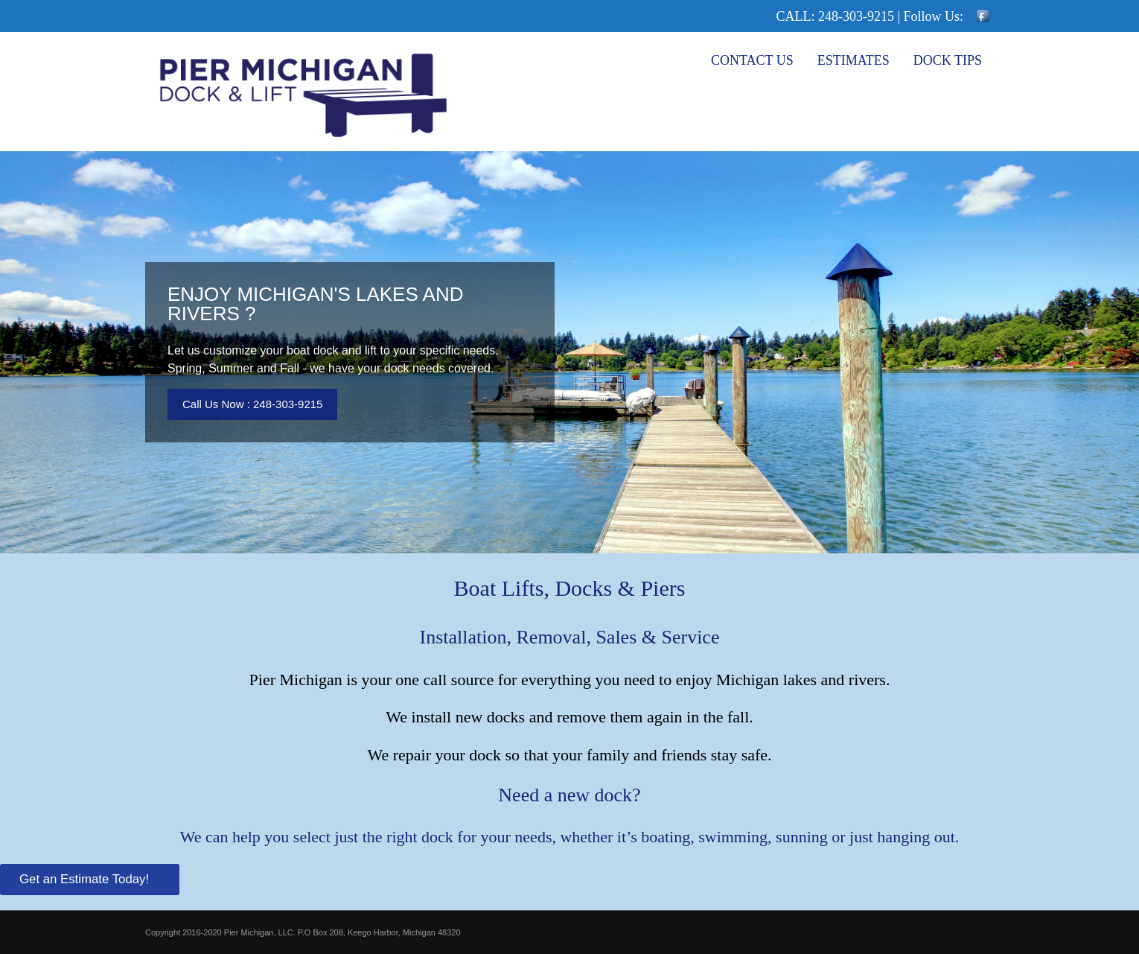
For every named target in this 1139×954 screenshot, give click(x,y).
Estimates (853, 60)
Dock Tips (947, 60)
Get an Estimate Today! (86, 879)
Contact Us (752, 60)
